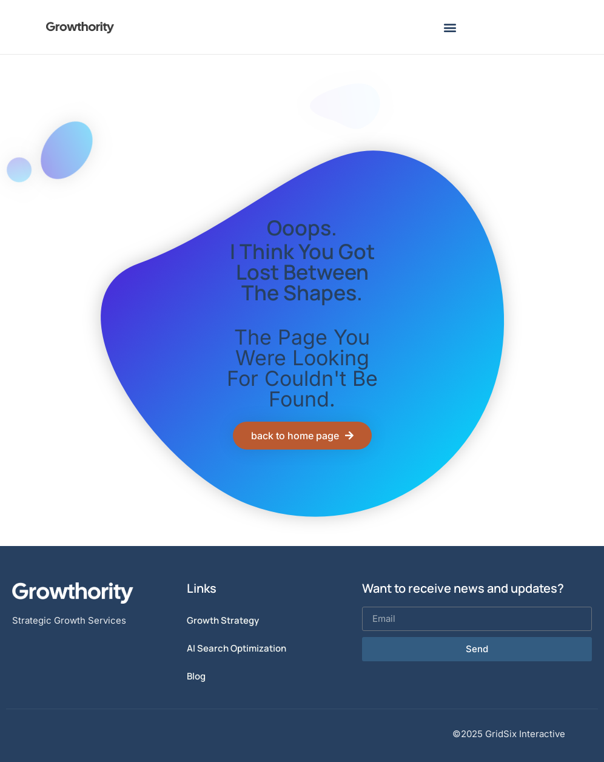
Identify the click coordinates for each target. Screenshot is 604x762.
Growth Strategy (223, 620)
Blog (196, 676)
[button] (450, 27)
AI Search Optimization (236, 648)
